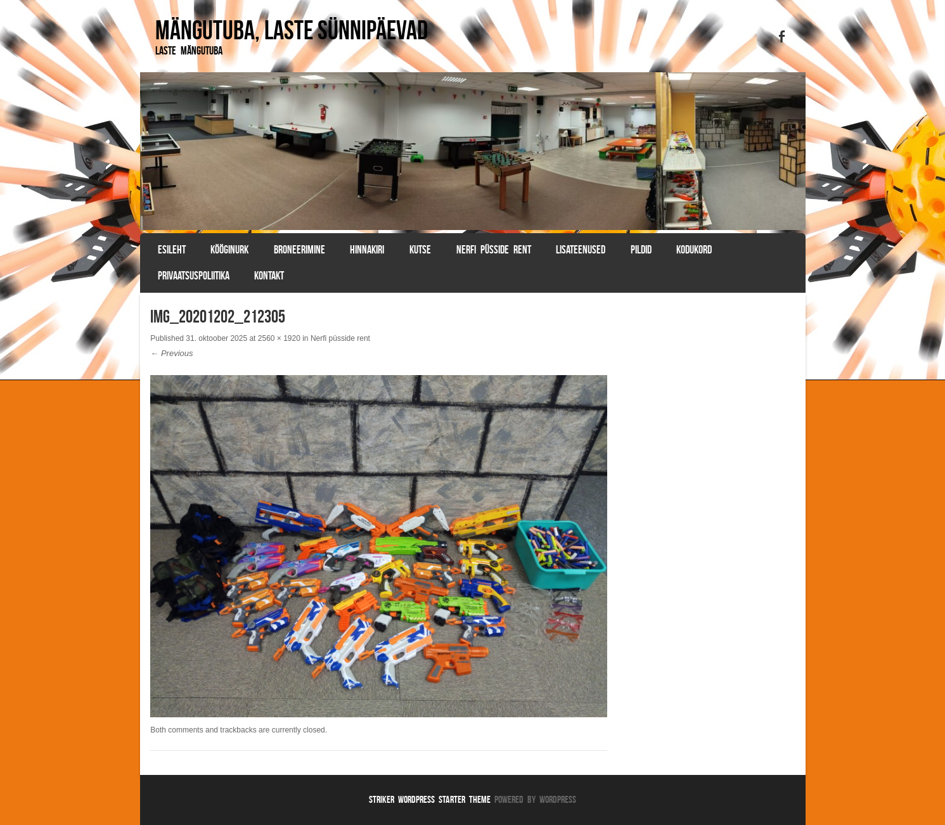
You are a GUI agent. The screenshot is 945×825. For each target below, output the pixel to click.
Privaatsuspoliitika (193, 275)
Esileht (172, 249)
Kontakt (269, 275)
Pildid (641, 249)
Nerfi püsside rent (493, 249)
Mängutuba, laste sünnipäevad (291, 29)
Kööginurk (229, 249)
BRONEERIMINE (299, 249)
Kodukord (694, 249)
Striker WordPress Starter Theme (430, 799)
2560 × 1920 (279, 338)
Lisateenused (580, 249)
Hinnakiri (367, 249)
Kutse (420, 249)
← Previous (171, 353)
